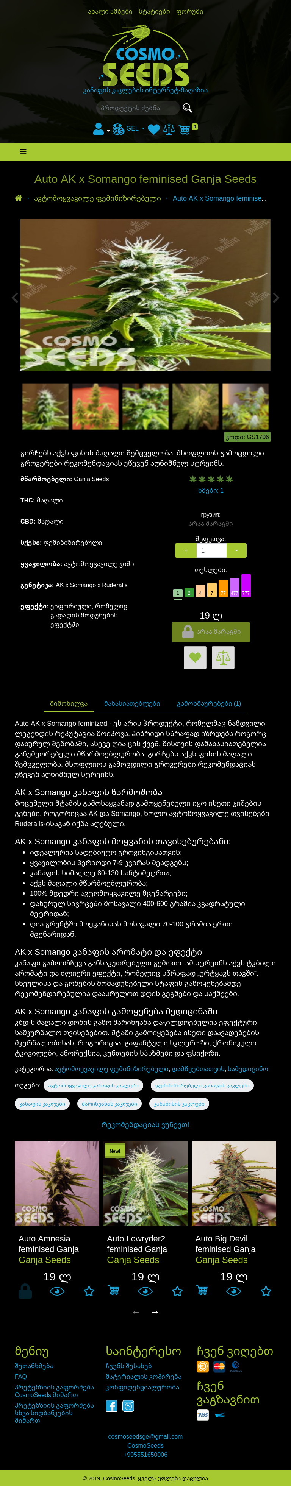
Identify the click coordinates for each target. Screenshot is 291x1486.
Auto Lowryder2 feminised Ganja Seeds (137, 1248)
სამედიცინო (248, 1069)
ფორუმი (189, 11)
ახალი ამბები (110, 11)
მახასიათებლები (132, 703)
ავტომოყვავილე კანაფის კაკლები (93, 1085)
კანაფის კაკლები (42, 1103)
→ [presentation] (155, 1311)
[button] (101, 131)
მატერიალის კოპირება (143, 1376)
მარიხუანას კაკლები (109, 1103)
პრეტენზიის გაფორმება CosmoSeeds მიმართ (54, 1391)
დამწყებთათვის (198, 1069)
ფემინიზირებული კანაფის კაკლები (202, 1085)
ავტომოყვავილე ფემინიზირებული (112, 1069)
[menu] (129, 128)
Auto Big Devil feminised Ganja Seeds (226, 1248)
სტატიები (154, 11)
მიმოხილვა (69, 703)
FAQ (21, 1376)
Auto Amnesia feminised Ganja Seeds (49, 1248)
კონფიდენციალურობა (142, 1387)
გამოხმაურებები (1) (209, 703)
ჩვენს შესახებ (129, 1366)
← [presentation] (136, 1311)
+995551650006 (145, 1454)
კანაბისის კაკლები (179, 1103)
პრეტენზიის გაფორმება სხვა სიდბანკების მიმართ (54, 1413)
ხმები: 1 (211, 490)
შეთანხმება (34, 1366)
